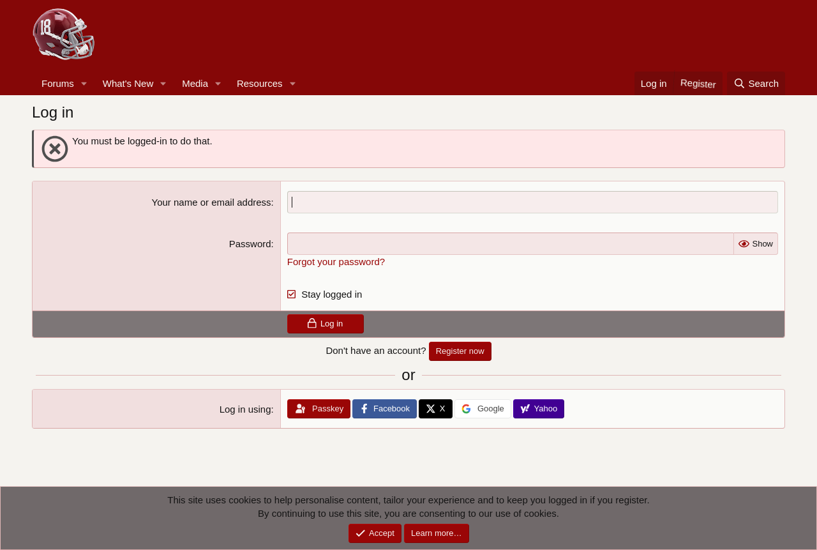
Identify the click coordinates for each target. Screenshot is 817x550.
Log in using (245, 409)
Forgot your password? (336, 261)
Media (195, 83)
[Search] (756, 83)
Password (250, 243)
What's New (128, 83)
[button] (84, 83)
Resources (260, 83)
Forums (57, 83)
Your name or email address (211, 202)
